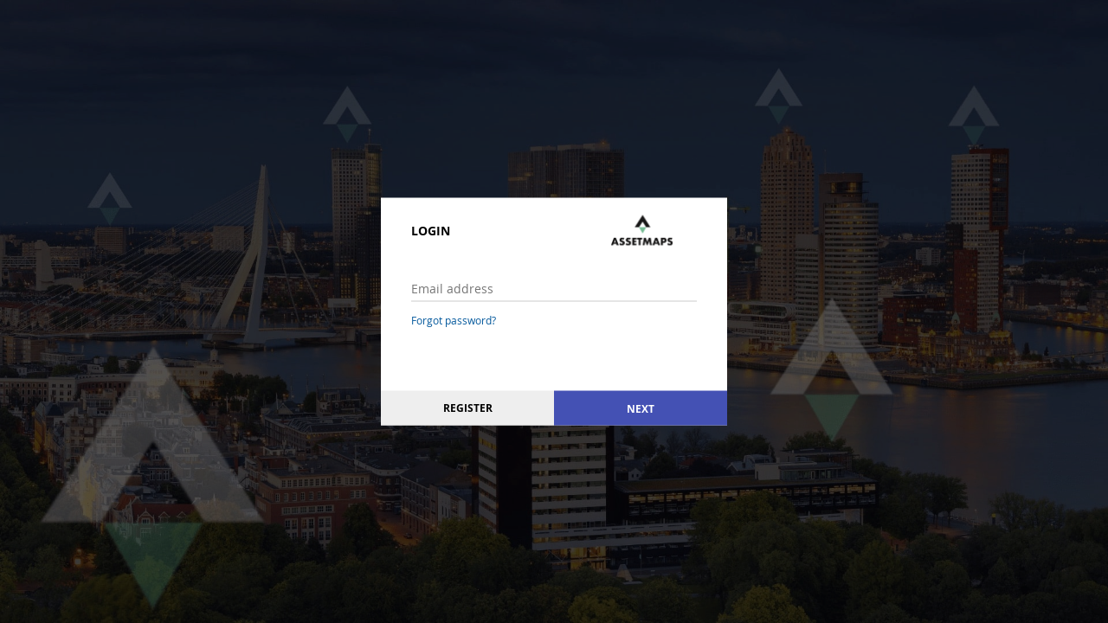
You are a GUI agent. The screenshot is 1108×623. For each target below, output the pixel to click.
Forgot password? (453, 320)
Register (468, 408)
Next (640, 408)
